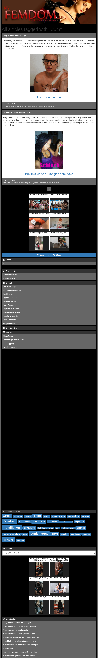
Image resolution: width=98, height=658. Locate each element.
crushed (62, 516)
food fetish (41, 106)
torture (8, 539)
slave (12, 106)
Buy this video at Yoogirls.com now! (49, 174)
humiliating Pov (26, 183)
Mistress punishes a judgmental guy (17, 630)
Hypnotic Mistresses (11, 309)
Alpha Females (9, 336)
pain (25, 534)
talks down (55, 183)
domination (73, 516)
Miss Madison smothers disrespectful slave (20, 641)
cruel (46, 516)
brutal (37, 515)
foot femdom (24, 522)
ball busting (18, 516)
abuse (7, 515)
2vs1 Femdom (8, 294)
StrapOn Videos (9, 324)
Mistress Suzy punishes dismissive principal (20, 645)
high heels (79, 522)
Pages (7, 260)
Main (5, 263)
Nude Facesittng (9, 305)
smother (64, 534)
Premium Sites (10, 271)
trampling (20, 540)
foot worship (53, 522)
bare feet (28, 516)
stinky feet (86, 534)
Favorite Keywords (12, 511)
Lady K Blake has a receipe (14, 36)
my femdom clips (11, 534)
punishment (39, 533)
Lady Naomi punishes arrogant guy (17, 623)
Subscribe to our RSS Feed (49, 255)
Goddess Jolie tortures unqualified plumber (20, 652)
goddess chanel (67, 522)
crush (54, 516)
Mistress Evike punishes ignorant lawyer (19, 634)
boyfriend (35, 183)
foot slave (39, 521)
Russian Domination (11, 347)
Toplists (7, 332)
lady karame (29, 528)
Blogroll (7, 283)
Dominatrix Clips (9, 287)
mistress (18, 106)
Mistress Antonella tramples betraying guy (19, 626)
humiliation (12, 527)
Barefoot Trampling (10, 301)
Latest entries (10, 619)
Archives (8, 549)
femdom (24, 106)
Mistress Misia (8, 648)
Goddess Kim (15, 183)
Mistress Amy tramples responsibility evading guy (22, 637)
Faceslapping (8, 343)
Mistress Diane (9, 278)
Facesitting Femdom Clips (13, 340)
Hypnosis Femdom (10, 298)
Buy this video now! (49, 97)
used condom (43, 183)
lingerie (34, 106)
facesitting (85, 516)
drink (29, 106)
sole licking (76, 534)
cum (46, 106)
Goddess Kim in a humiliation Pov (17, 112)
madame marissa (68, 528)
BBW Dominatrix (9, 320)
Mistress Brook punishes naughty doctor (19, 656)
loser (57, 528)
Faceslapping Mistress (12, 290)
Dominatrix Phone (10, 275)
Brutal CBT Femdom (11, 316)
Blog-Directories (11, 328)
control (51, 106)
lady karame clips (45, 528)
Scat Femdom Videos (11, 312)
